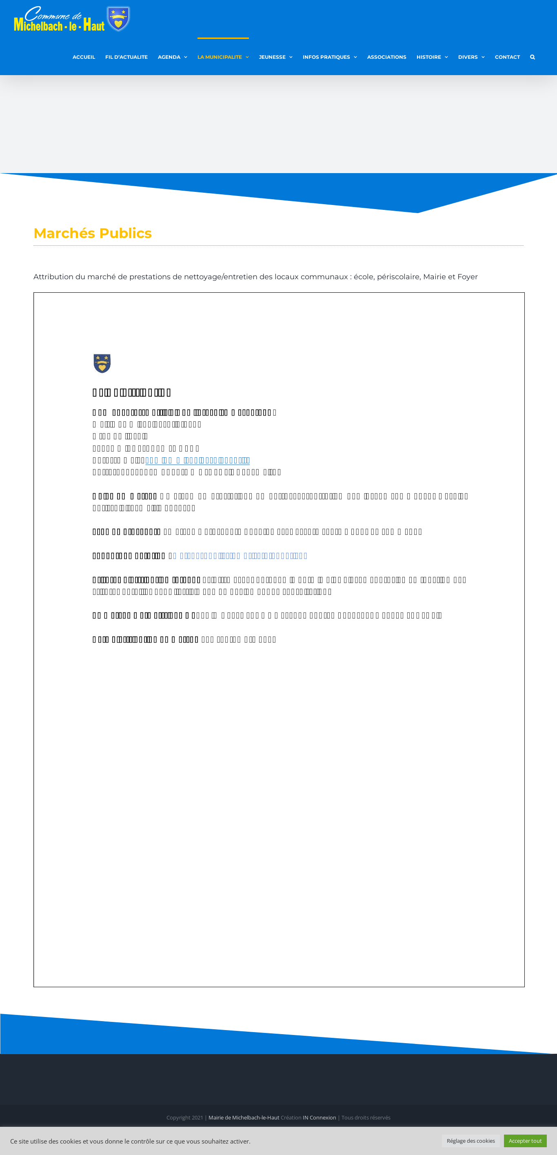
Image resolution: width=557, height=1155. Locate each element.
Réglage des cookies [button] (471, 1140)
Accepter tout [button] (525, 1140)
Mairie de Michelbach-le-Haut (244, 1116)
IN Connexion (319, 1116)
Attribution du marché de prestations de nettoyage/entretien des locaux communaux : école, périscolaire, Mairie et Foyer (255, 276)
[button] (532, 56)
